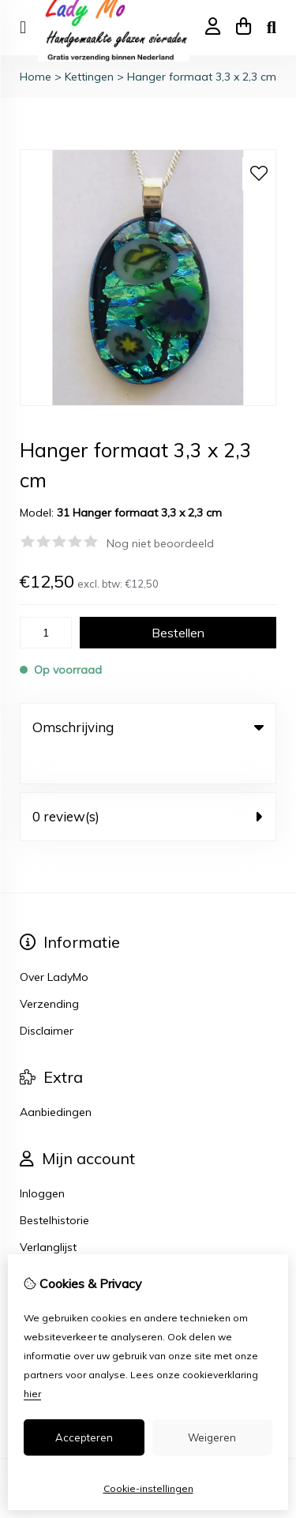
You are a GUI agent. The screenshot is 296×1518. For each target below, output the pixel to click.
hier (32, 1394)
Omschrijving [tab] (148, 727)
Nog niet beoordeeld (160, 543)
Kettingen (89, 77)
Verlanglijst (48, 1215)
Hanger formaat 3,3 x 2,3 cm (201, 77)
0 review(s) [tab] (148, 784)
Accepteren (84, 1437)
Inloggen (42, 1161)
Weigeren (212, 1437)
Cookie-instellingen (148, 1488)
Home (35, 77)
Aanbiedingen (56, 1080)
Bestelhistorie (54, 1188)
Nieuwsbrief (50, 1241)
